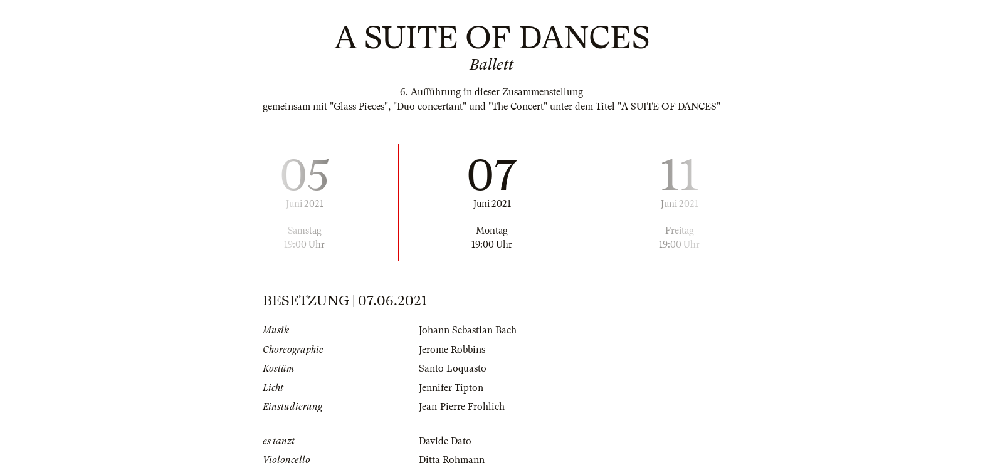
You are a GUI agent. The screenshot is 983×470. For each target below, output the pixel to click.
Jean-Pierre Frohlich (462, 406)
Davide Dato (445, 441)
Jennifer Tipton (451, 388)
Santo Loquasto (452, 368)
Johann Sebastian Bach (468, 330)
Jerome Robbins (452, 349)
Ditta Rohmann (452, 460)
